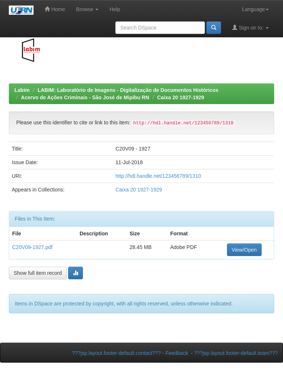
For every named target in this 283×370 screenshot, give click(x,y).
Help (114, 9)
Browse (87, 9)
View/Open (244, 250)
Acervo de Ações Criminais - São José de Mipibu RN (85, 97)
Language (255, 9)
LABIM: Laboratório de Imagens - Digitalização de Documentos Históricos (128, 90)
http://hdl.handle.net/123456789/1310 (158, 176)
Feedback (176, 353)
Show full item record (38, 273)
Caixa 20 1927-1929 (180, 97)
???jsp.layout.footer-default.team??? (236, 353)
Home (55, 9)
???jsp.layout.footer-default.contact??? (116, 353)
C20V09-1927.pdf (32, 247)
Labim (21, 90)
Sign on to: (250, 27)
